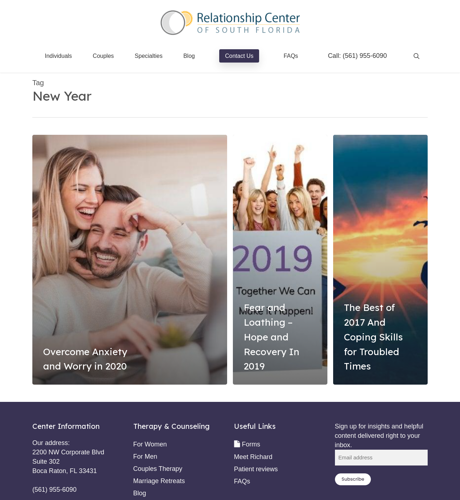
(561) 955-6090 (364, 55)
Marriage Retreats (159, 481)
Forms (251, 444)
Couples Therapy (158, 468)
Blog (139, 493)
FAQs (242, 481)
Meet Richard (253, 456)
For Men (145, 456)
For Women (150, 444)
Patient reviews (256, 469)
